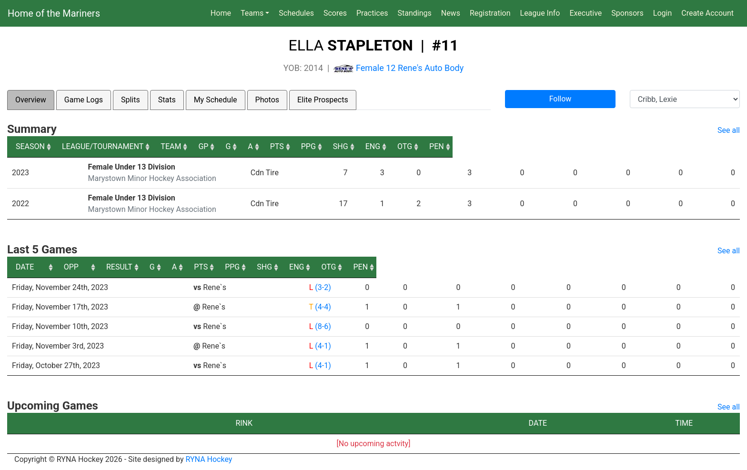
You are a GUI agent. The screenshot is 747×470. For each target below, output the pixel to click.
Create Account (707, 13)
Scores (337, 12)
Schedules (296, 13)
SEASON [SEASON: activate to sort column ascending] (30, 146)
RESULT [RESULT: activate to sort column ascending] (313, 266)
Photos (267, 99)
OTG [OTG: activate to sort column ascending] (675, 146)
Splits (130, 99)
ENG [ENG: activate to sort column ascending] (627, 146)
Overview (30, 99)
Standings (414, 13)
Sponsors (627, 13)
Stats (167, 99)
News (450, 13)
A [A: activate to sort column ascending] (439, 146)
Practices (374, 12)
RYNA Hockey (209, 459)
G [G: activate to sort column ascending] (405, 146)
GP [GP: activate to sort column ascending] (369, 146)
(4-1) (322, 345)
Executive (585, 13)
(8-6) (322, 326)
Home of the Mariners (54, 13)
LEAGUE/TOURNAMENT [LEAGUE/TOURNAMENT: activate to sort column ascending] (126, 146)
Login (662, 13)
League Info (540, 13)
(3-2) (322, 287)
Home (221, 13)
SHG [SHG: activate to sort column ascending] (578, 146)
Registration (490, 13)
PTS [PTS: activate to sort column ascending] (482, 146)
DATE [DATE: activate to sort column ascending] (25, 266)
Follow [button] (560, 98)
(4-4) (322, 306)
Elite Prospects (322, 99)
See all (728, 130)
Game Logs (83, 99)
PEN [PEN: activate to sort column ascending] (724, 146)
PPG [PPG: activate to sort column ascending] (530, 146)
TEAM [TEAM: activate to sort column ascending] (303, 146)
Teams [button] (252, 13)
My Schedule (215, 99)
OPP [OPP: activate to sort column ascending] (204, 266)
